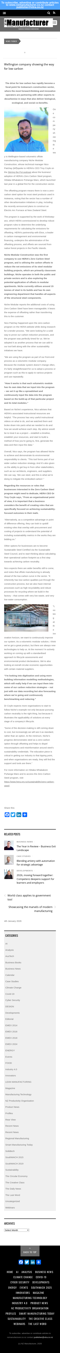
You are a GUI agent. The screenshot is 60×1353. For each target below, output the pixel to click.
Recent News (12, 1126)
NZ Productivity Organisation (19, 1100)
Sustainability (12, 1170)
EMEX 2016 (11, 1031)
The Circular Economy (16, 1176)
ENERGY (10, 1050)
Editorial (9, 1019)
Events (8, 1057)
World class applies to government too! (27, 897)
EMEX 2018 (11, 1038)
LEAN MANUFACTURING (18, 1082)
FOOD (8, 1063)
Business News (25, 842)
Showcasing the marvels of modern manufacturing (32, 909)
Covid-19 (9, 994)
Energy (12, 1287)
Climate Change (13, 987)
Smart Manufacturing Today (19, 1144)
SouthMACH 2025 (41, 1287)
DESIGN (9, 1006)
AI (6, 943)
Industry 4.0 (11, 1069)
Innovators (10, 1075)
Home (10, 1272)
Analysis (9, 950)
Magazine (10, 1088)
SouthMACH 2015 (14, 1157)
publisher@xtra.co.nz (30, 7)
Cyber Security (12, 1000)
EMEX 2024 (11, 1044)
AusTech (9, 956)
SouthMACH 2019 (14, 1163)
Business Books (13, 962)
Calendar (9, 975)
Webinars (10, 1207)
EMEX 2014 (11, 1025)
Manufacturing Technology (18, 1094)
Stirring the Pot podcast (19, 172)
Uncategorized (12, 1201)
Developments (25, 870)
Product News (12, 1107)
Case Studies (24, 856)
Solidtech (9, 1151)
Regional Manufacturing (17, 1138)
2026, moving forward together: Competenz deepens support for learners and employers (35, 878)
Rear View (10, 1119)
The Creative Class (14, 1182)
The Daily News (13, 1188)
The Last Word (12, 1195)
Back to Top (30, 1252)
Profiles (9, 1113)
